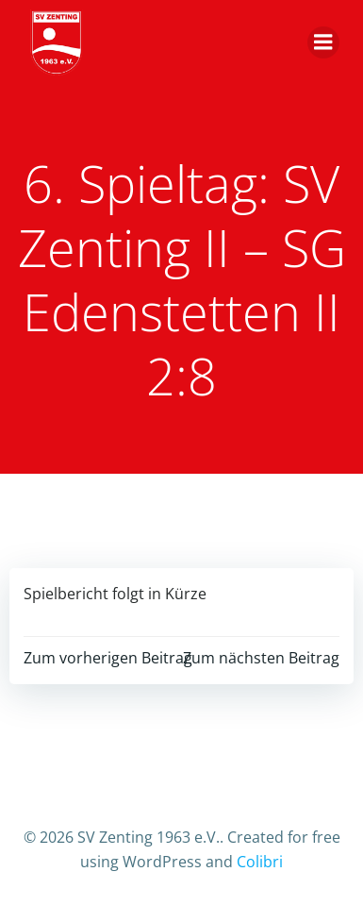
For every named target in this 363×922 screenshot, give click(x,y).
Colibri (260, 861)
